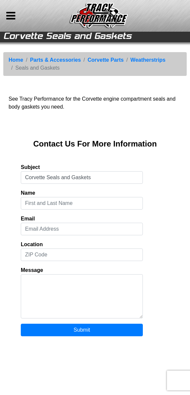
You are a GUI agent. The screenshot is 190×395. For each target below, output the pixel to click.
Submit (82, 330)
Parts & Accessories (55, 60)
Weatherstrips (147, 60)
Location (32, 244)
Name (28, 193)
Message (32, 270)
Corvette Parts (106, 60)
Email (28, 218)
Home (16, 60)
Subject (30, 167)
